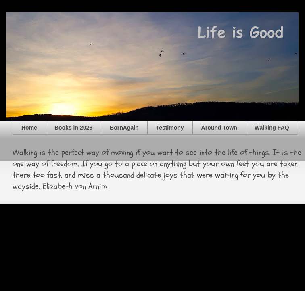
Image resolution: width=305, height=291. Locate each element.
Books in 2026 (73, 127)
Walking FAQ (272, 127)
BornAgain (124, 127)
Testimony (170, 127)
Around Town (219, 127)
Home (29, 127)
